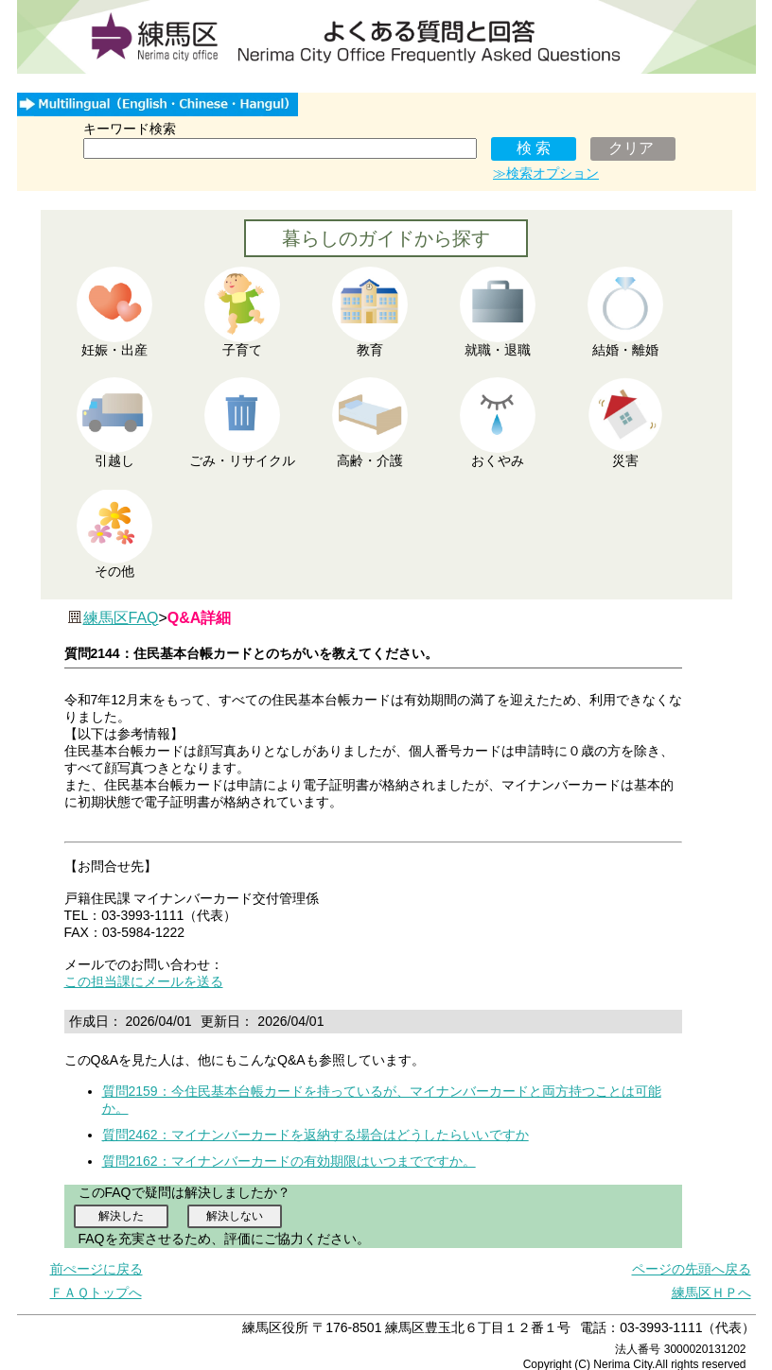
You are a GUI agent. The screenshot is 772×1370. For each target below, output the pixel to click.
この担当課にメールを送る (143, 981)
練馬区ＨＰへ (711, 1292)
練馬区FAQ (121, 618)
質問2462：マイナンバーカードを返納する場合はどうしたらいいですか (315, 1134)
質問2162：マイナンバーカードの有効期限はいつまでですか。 (289, 1161)
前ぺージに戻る (96, 1268)
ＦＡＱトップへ (96, 1292)
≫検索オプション (546, 173)
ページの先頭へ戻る (691, 1268)
